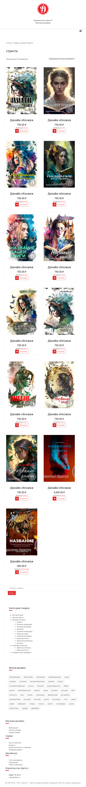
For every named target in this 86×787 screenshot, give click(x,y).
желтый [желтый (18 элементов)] (51, 681)
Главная (9, 43)
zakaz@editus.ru (14, 777)
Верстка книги (17, 617)
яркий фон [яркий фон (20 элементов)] (35, 708)
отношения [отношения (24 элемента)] (40, 695)
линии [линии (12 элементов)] (66, 686)
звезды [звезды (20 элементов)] (60, 681)
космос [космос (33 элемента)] (31, 686)
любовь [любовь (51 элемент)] (37, 690)
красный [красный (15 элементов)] (40, 686)
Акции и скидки (14, 732)
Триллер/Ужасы (23, 638)
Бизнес (19, 622)
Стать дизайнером (15, 760)
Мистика (20, 629)
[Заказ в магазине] (61, 59)
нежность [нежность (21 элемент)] (13, 695)
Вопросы (12, 745)
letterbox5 (62, 495)
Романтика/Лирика (24, 636)
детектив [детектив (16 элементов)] (22, 681)
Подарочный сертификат (21, 652)
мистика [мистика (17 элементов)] (54, 690)
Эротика (20, 643)
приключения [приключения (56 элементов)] (52, 695)
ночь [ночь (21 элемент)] (22, 695)
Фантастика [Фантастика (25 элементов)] (28, 677)
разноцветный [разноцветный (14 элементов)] (15, 699)
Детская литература (24, 624)
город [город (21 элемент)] (66, 677)
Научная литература (24, 631)
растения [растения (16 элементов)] (27, 699)
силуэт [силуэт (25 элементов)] (73, 699)
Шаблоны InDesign (24, 648)
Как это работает (15, 743)
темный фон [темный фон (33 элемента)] (60, 704)
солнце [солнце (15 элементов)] (32, 704)
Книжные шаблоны (19, 645)
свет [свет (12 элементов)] (65, 699)
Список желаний (15, 730)
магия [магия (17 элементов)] (45, 690)
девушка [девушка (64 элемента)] (13, 681)
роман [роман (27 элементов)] (46, 699)
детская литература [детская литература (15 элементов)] (37, 681)
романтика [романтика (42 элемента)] (56, 699)
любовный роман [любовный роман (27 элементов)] (24, 690)
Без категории (17, 615)
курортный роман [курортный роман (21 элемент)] (53, 686)
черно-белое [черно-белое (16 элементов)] (14, 708)
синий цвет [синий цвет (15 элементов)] (22, 704)
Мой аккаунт (13, 728)
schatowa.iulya (24, 569)
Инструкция (13, 762)
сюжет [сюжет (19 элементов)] (50, 704)
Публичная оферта (15, 750)
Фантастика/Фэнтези (25, 641)
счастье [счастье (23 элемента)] (41, 704)
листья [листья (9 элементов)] (12, 690)
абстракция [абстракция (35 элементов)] (40, 677)
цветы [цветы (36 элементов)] (71, 704)
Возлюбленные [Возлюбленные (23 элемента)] (15, 677)
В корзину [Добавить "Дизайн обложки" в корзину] (23, 131)
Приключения (22, 634)
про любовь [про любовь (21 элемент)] (65, 695)
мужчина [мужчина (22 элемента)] (64, 690)
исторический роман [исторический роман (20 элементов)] (17, 686)
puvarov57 (25, 128)
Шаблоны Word (22, 650)
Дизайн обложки (18, 620)
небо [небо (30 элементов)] (73, 690)
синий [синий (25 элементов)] (12, 704)
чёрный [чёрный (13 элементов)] (25, 708)
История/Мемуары (24, 627)
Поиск (11, 593)
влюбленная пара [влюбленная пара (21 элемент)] (54, 677)
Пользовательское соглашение (20, 747)
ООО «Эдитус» (22, 783)
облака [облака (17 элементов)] (29, 695)
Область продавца (16, 765)
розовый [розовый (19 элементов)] (37, 699)
